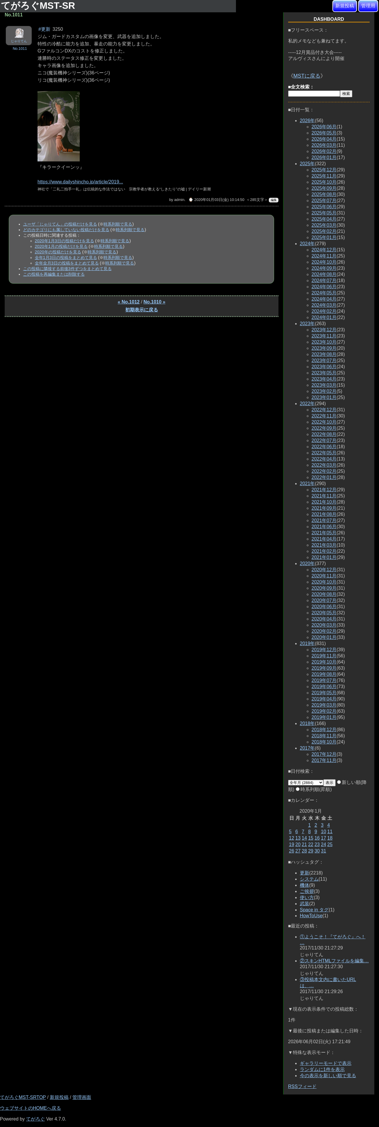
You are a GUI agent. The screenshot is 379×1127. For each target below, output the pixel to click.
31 (323, 850)
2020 (307, 563)
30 (317, 850)
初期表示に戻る (141, 309)
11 (330, 831)
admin (179, 199)
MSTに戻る (306, 76)
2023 (307, 323)
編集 (274, 200)
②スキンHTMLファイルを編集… (334, 960)
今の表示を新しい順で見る (328, 1075)
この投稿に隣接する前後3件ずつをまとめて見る (67, 268)
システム (309, 879)
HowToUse (311, 915)
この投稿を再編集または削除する (54, 274)
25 (330, 844)
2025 (307, 163)
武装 (304, 903)
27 (298, 850)
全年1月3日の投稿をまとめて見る (66, 257)
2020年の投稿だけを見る (58, 252)
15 (310, 838)
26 (291, 850)
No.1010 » (155, 301)
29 (310, 850)
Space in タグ (314, 909)
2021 (307, 483)
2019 (307, 643)
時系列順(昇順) (314, 789)
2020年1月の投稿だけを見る (61, 246)
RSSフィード (302, 1086)
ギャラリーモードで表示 (325, 1063)
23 (317, 844)
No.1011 (20, 48)
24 (323, 844)
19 (291, 844)
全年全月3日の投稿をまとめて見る (67, 263)
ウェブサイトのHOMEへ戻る (30, 1108)
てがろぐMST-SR (39, 5)
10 (323, 831)
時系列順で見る (117, 224)
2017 (307, 748)
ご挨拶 (307, 891)
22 (310, 844)
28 (304, 850)
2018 (307, 723)
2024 (307, 243)
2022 (307, 403)
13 (298, 838)
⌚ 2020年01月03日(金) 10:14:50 (216, 199)
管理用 (368, 5)
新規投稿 (344, 5)
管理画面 (81, 1097)
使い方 (307, 897)
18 (330, 838)
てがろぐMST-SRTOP (23, 1097)
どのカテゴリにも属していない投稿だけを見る (66, 229)
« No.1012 (129, 301)
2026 (307, 120)
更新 (304, 872)
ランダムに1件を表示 (322, 1069)
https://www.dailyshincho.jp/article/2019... (80, 181)
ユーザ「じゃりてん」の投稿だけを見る (60, 224)
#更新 (44, 29)
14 (304, 838)
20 (298, 844)
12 (291, 838)
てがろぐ (35, 1118)
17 (323, 838)
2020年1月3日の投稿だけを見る (64, 240)
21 (304, 844)
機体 (304, 885)
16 (317, 838)
